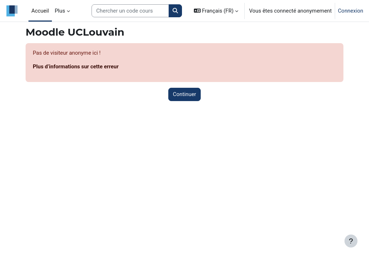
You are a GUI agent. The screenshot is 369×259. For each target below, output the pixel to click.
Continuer (184, 94)
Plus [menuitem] (60, 11)
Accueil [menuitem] (40, 11)
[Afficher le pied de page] (350, 241)
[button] (216, 11)
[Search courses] (130, 10)
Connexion (350, 11)
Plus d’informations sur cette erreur (76, 66)
